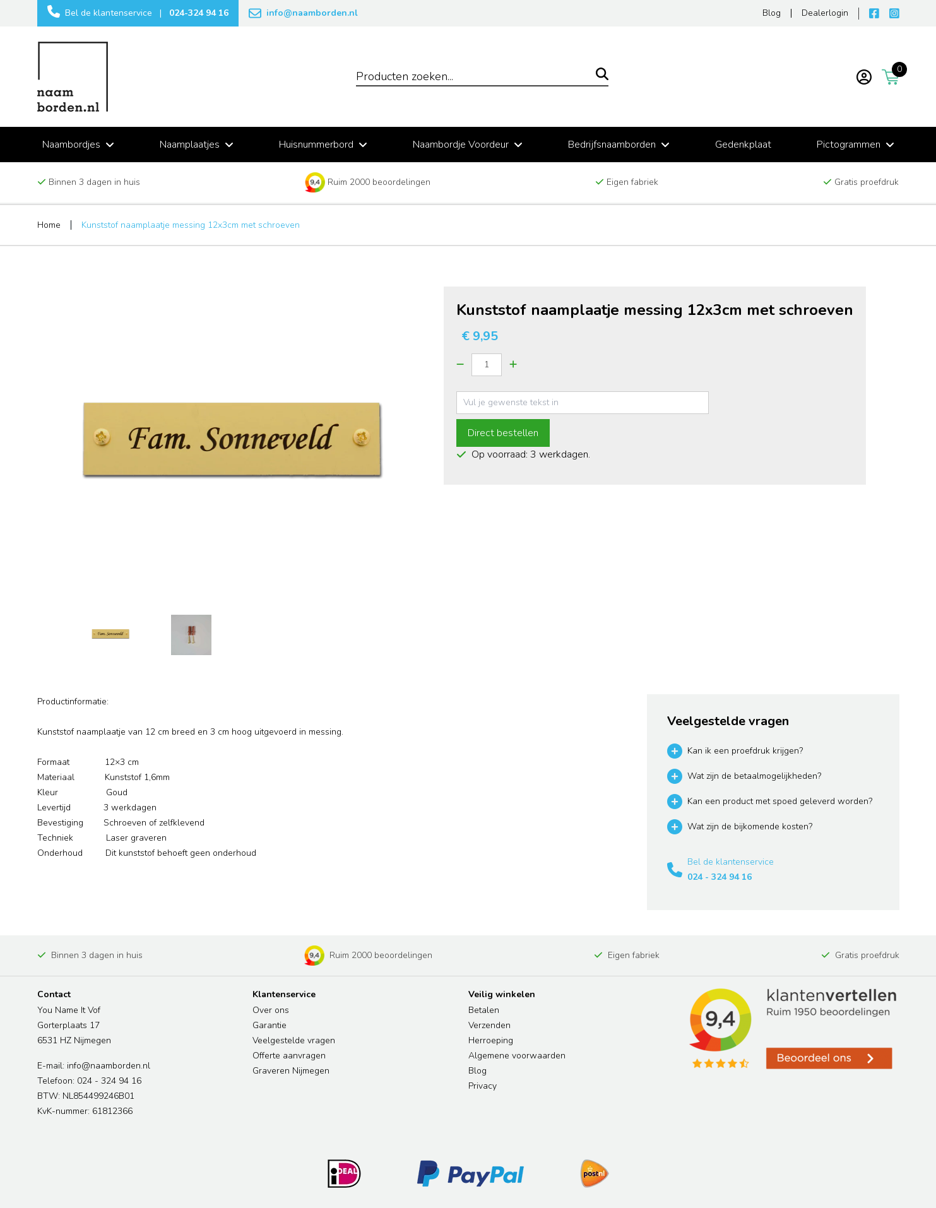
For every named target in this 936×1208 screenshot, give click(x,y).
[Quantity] (486, 364)
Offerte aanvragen (289, 1056)
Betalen (483, 1010)
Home (49, 225)
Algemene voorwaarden (517, 1056)
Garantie (269, 1025)
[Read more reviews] (791, 1029)
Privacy (482, 1086)
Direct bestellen (503, 433)
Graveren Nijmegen (290, 1071)
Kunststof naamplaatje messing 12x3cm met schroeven (190, 225)
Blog (477, 1071)
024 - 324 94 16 (719, 877)
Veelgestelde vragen (293, 1040)
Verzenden (489, 1025)
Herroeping (490, 1040)
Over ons (270, 1010)
